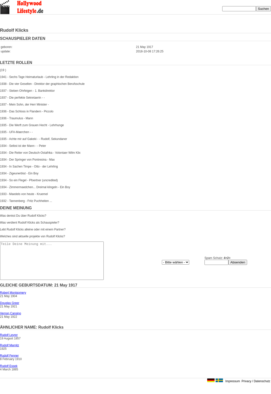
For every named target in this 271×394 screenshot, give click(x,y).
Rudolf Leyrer (9, 342)
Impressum (232, 388)
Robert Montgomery (13, 300)
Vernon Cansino (10, 320)
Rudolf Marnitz (9, 352)
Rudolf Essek (8, 373)
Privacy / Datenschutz (256, 388)
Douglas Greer (9, 310)
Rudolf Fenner (9, 363)
